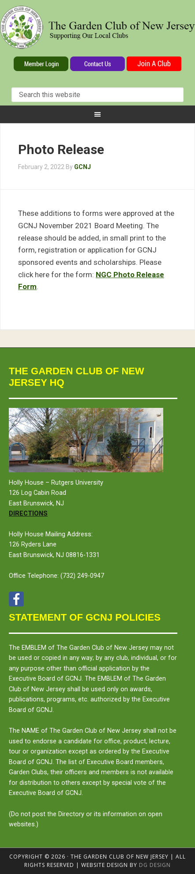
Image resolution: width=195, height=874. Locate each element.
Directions (28, 513)
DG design (155, 865)
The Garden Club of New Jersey (97, 30)
